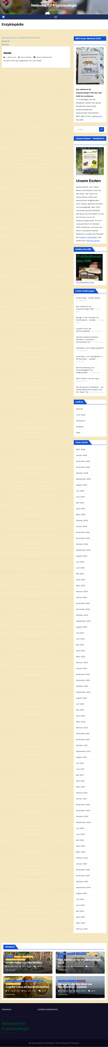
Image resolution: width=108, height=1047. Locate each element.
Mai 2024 (80, 574)
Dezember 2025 (83, 461)
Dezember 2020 (83, 805)
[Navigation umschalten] (55, 17)
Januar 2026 (81, 455)
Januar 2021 (81, 799)
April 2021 (80, 781)
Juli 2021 (80, 763)
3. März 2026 (65, 966)
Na (3, 41)
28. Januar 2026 (66, 991)
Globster (80, 427)
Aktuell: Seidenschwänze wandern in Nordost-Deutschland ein (87, 339)
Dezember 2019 (83, 870)
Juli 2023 (80, 633)
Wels (78, 432)
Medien (61, 956)
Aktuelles (9, 956)
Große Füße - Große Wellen (88, 298)
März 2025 (80, 514)
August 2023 (81, 627)
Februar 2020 (82, 858)
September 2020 (83, 822)
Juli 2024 (80, 562)
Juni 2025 (80, 497)
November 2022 (83, 680)
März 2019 (80, 923)
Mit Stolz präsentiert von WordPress (42, 1043)
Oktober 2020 (82, 816)
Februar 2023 (82, 662)
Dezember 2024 (83, 532)
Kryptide (17, 956)
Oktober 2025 (82, 473)
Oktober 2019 (82, 881)
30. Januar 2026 (14, 991)
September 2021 (83, 751)
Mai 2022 (80, 710)
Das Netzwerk (81, 954)
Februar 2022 (82, 728)
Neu (7, 44)
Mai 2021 (80, 775)
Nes (3, 44)
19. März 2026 (13, 966)
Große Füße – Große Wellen (24, 962)
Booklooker (92, 237)
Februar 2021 (81, 793)
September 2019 (83, 887)
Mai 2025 (80, 503)
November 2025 (83, 467)
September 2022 (83, 692)
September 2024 (83, 550)
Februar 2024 (82, 591)
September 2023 (83, 621)
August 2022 (81, 698)
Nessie (7, 53)
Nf (8, 41)
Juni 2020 (80, 834)
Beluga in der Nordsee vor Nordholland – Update (75, 986)
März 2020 (80, 852)
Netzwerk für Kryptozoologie (54, 5)
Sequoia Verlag (93, 241)
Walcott (79, 409)
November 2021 (83, 739)
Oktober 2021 (82, 745)
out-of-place (71, 981)
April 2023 (80, 651)
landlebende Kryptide (13, 984)
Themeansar (74, 1043)
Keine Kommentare (44, 57)
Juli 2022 (80, 704)
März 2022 (80, 722)
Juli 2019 (80, 899)
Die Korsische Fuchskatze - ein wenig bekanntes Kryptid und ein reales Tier (90, 389)
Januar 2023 (81, 668)
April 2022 (80, 716)
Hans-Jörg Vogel (29, 991)
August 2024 (81, 556)
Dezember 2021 (83, 733)
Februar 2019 (81, 929)
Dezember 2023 (83, 603)
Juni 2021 (80, 769)
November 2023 (83, 609)
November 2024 (83, 538)
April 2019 (80, 917)
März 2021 (80, 787)
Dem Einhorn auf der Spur (87, 378)
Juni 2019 (80, 905)
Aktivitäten (62, 954)
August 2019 (81, 893)
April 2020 (80, 846)
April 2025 (80, 509)
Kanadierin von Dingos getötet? (90, 348)
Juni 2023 (80, 639)
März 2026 (80, 449)
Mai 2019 (80, 911)
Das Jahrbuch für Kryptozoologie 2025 (79, 961)
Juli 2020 (80, 828)
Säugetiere (81, 981)
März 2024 (80, 585)
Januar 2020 (81, 864)
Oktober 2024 (82, 544)
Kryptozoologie (28, 956)
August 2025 (81, 485)
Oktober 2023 (82, 615)
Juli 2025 (80, 491)
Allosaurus (80, 421)
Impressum (6, 1009)
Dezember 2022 (83, 674)
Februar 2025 (82, 520)
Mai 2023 (80, 645)
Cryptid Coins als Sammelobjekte (27, 987)
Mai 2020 (80, 840)
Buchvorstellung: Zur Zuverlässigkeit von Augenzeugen (85, 369)
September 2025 (83, 479)
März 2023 (80, 657)
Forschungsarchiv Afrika (34, 981)
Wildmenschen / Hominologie (15, 959)
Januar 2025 (81, 526)
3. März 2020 (11, 57)
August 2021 (81, 757)
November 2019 (83, 876)
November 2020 (83, 810)
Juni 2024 (80, 568)
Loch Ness (80, 415)
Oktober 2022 (82, 686)
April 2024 (80, 580)
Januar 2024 (81, 597)
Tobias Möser (25, 57)
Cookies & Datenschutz (48, 1009)
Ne (6, 41)
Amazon (82, 237)
